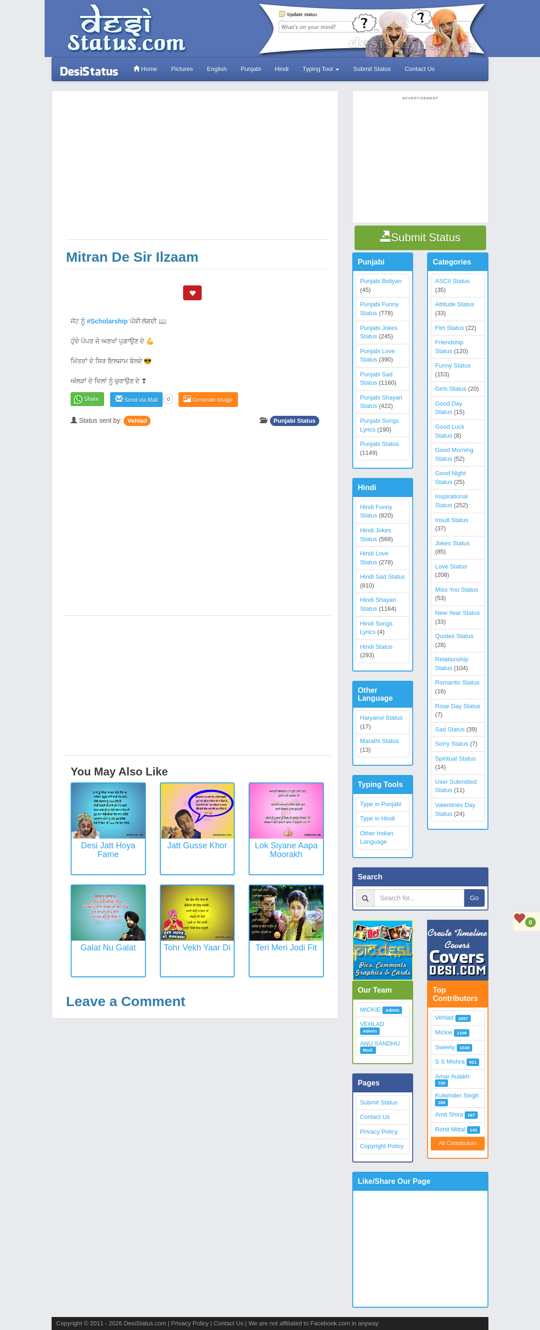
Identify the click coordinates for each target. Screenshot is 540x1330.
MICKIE (370, 1009)
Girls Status (450, 388)
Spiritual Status (455, 758)
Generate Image (208, 399)
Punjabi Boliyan (381, 281)
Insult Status (451, 520)
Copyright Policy (382, 1146)
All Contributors (458, 1143)
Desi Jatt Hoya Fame (108, 850)
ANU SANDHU (380, 1043)
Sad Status (450, 729)
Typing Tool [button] (321, 68)
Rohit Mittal (450, 1129)
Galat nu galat (108, 947)
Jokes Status (452, 543)
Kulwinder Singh (457, 1095)
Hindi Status (376, 646)
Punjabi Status (295, 420)
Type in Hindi (377, 818)
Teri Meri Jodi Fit (286, 947)
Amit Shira (449, 1114)
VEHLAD (372, 1023)
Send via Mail (136, 399)
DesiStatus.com (145, 1323)
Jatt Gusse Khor (197, 845)
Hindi (282, 68)
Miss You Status (456, 589)
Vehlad (137, 420)
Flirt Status (449, 327)
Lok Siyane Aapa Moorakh (286, 850)
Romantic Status (457, 682)
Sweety (445, 1047)
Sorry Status (451, 743)
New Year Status (457, 612)
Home (145, 68)
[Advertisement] (197, 170)
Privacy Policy (379, 1131)
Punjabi (251, 68)
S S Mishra (450, 1061)
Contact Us (420, 68)
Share (91, 399)
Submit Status (372, 68)
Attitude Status (454, 304)
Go (474, 898)
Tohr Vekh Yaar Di (197, 947)
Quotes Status (454, 636)
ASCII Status (452, 281)
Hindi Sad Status (382, 576)
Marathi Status (379, 740)
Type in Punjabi (381, 804)
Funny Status (453, 365)
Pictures (182, 68)
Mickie (443, 1032)
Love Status (451, 566)
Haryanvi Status (381, 717)
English (217, 68)
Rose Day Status (458, 706)
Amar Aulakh (452, 1076)
